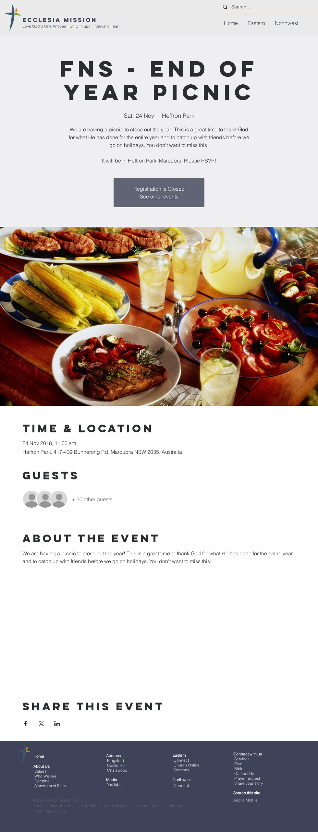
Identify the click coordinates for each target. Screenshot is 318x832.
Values (40, 771)
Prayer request (246, 778)
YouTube (114, 784)
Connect (181, 760)
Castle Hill (116, 765)
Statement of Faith (50, 785)
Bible (238, 768)
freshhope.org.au (50, 811)
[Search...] (267, 7)
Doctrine (42, 780)
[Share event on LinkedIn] (57, 723)
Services (242, 758)
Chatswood (117, 770)
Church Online (187, 765)
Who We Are (45, 776)
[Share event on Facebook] (25, 723)
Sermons (181, 769)
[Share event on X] (41, 723)
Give (238, 763)
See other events (159, 196)
